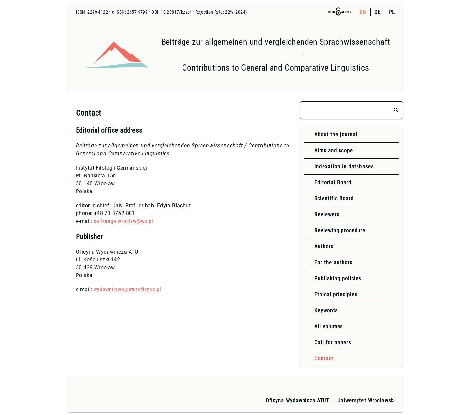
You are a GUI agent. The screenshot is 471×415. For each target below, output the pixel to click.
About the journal (335, 134)
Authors (323, 246)
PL (392, 12)
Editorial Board (332, 182)
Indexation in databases (344, 166)
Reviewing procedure (339, 230)
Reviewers (326, 214)
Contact (323, 359)
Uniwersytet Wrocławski (366, 400)
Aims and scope (333, 150)
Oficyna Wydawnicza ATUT (297, 400)
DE (378, 12)
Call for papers (332, 343)
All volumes (328, 327)
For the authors (333, 262)
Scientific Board (334, 198)
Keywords (326, 310)
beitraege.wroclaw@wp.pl (123, 221)
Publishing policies (337, 278)
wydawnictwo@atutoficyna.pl (127, 289)
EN (362, 12)
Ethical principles (335, 294)
